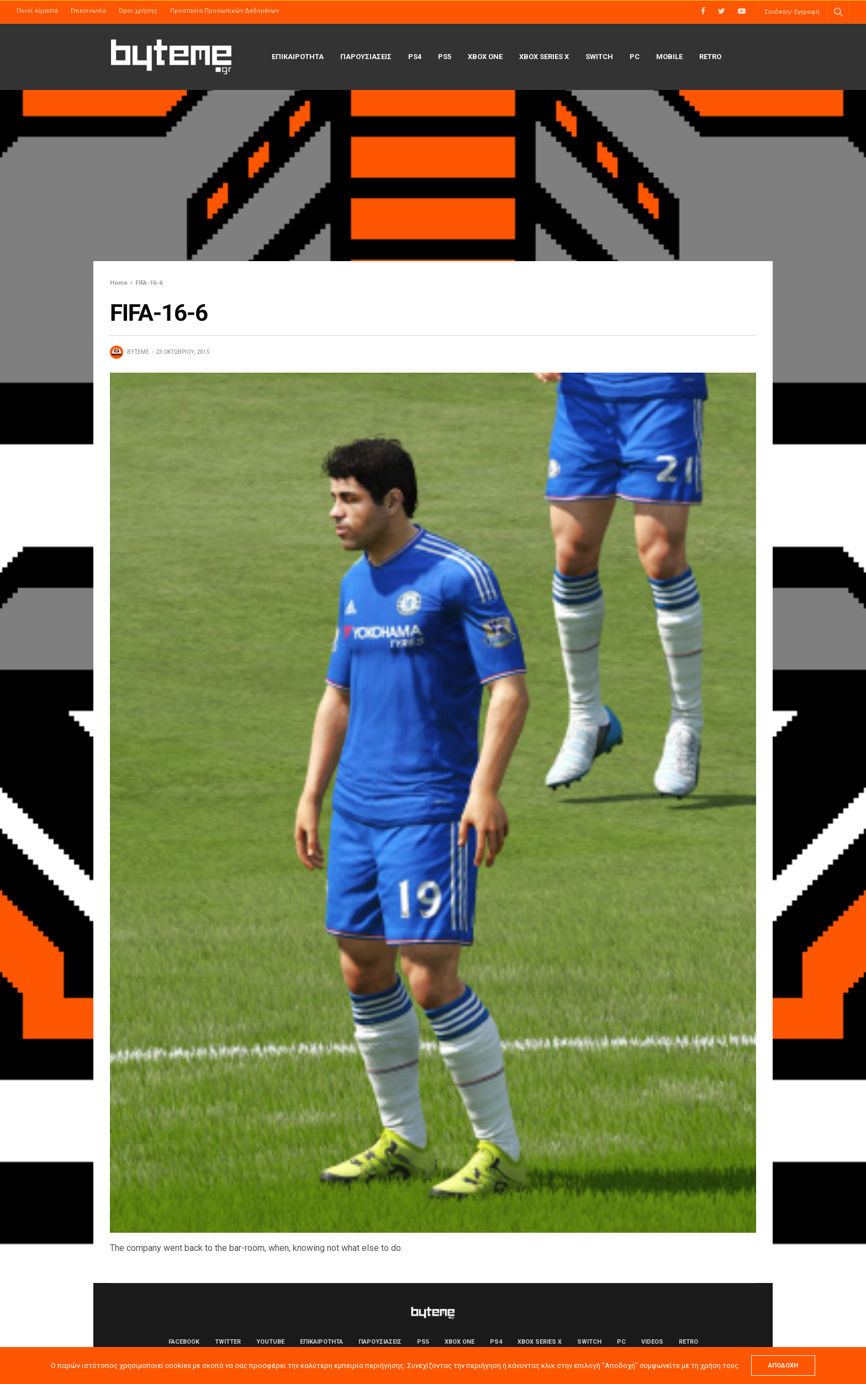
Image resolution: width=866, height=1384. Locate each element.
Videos (652, 1341)
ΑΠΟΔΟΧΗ (783, 1365)
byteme (138, 352)
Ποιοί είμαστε (37, 10)
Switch (599, 56)
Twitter (228, 1341)
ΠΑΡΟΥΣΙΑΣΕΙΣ (366, 56)
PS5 (444, 56)
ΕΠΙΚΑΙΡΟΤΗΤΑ (298, 56)
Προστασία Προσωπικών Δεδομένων (224, 10)
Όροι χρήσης (138, 10)
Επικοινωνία (88, 10)
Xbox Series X (544, 56)
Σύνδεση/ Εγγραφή (792, 11)
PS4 (414, 56)
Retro (710, 56)
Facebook (183, 1341)
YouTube (270, 1341)
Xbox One (485, 56)
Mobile (669, 56)
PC (635, 56)
